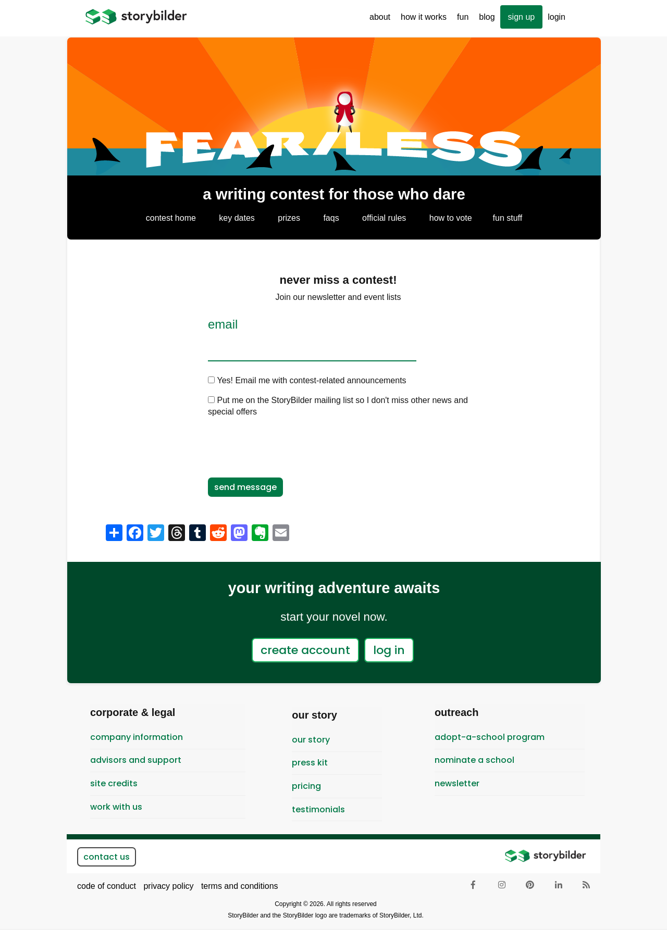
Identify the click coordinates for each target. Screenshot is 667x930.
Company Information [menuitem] (136, 737)
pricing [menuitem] (306, 786)
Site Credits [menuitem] (114, 783)
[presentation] (287, 446)
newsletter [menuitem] (457, 783)
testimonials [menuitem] (318, 809)
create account (305, 650)
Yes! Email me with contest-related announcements (311, 380)
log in (389, 650)
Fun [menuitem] (460, 20)
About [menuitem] (377, 20)
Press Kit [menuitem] (310, 763)
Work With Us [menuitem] (116, 807)
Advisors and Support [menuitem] (135, 760)
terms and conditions (239, 886)
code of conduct (106, 886)
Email (223, 324)
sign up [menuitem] (521, 16)
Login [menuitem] (556, 16)
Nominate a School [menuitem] (474, 760)
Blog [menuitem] (487, 16)
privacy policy (168, 886)
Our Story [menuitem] (311, 740)
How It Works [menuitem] (421, 20)
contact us (106, 857)
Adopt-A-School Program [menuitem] (490, 737)
